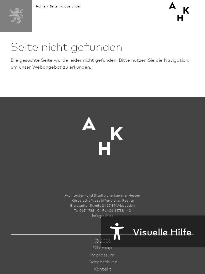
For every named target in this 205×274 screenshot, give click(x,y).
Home (40, 6)
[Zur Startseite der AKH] (102, 144)
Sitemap (102, 247)
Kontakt (103, 268)
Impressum (102, 254)
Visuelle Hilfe (146, 231)
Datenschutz (102, 261)
